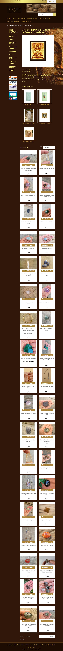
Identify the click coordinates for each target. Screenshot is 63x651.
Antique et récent (44, 18)
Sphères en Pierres (44, 124)
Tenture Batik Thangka (12, 62)
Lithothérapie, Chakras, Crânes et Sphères (12, 68)
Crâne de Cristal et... (29, 124)
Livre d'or (24, 21)
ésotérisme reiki (44, 104)
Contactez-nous (31, 647)
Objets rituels (12, 51)
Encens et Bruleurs (11, 43)
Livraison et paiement (12, 644)
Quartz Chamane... (28, 142)
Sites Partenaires (52, 644)
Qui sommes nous (30, 644)
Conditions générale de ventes (41, 644)
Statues (11, 54)
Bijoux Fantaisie (11, 58)
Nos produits (22, 18)
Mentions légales (21, 644)
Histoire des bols (32, 18)
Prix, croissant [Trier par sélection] (49, 147)
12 (46, 636)
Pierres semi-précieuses (29, 105)
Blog (29, 21)
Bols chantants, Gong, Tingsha (12, 37)
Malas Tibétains (11, 47)
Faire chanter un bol (13, 21)
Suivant (52, 636)
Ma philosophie (11, 18)
